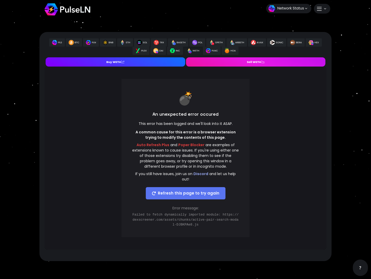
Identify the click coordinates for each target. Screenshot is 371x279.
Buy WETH (115, 62)
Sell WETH (255, 62)
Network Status (287, 8)
